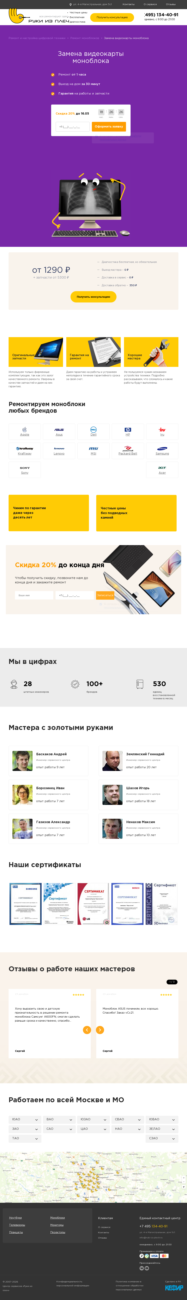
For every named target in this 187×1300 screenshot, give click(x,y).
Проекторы (57, 1232)
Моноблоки (57, 1218)
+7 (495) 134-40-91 (157, 15)
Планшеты (16, 1232)
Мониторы (57, 1225)
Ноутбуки (15, 1218)
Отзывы (171, 4)
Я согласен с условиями (120, 138)
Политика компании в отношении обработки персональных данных (129, 1286)
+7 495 (153, 1226)
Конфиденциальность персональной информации (72, 1284)
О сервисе (150, 4)
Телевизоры (17, 1225)
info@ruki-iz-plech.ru (151, 1238)
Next (179, 904)
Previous (8, 904)
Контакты (129, 4)
